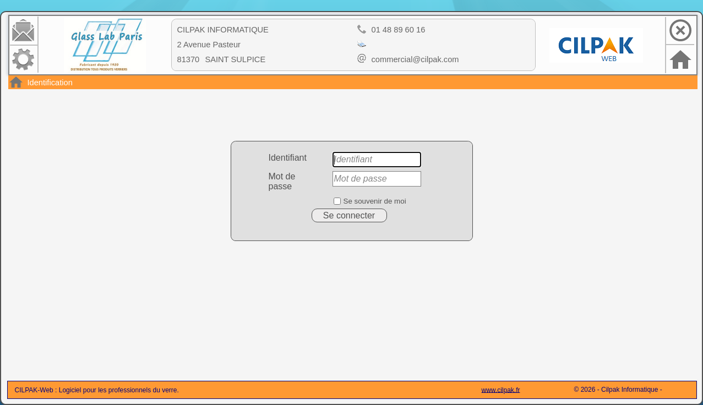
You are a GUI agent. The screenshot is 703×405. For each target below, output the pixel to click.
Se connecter (349, 215)
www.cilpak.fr (501, 389)
